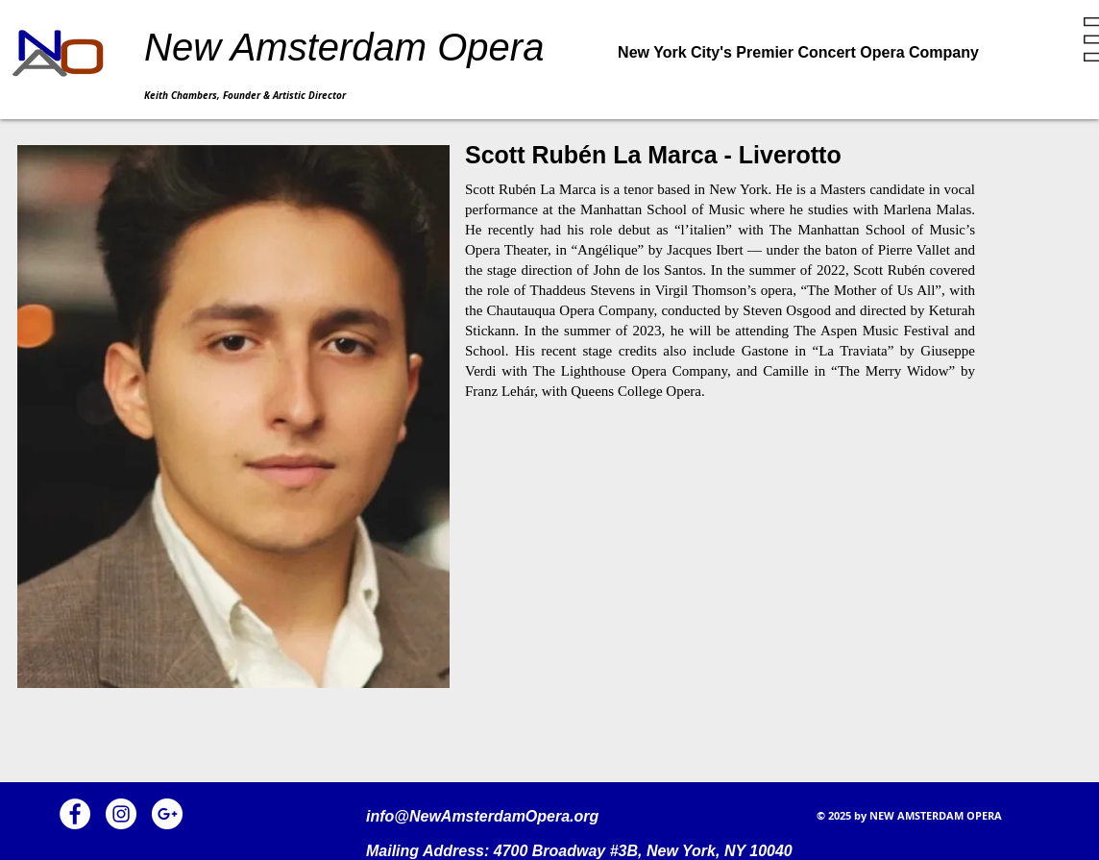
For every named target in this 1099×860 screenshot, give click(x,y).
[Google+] (167, 814)
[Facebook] (75, 814)
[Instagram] (121, 814)
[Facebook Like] (303, 808)
